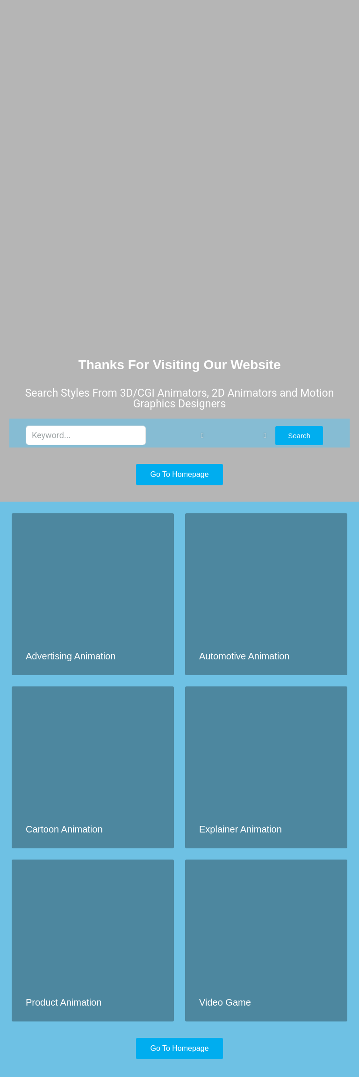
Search (299, 436)
